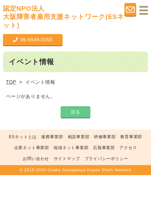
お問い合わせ (36, 158)
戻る (76, 111)
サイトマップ (67, 158)
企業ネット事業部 (31, 147)
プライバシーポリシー (106, 158)
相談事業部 (79, 136)
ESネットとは (23, 136)
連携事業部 (52, 136)
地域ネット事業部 (70, 147)
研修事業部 (105, 136)
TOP (11, 82)
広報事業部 (104, 147)
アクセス (128, 147)
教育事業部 (131, 136)
